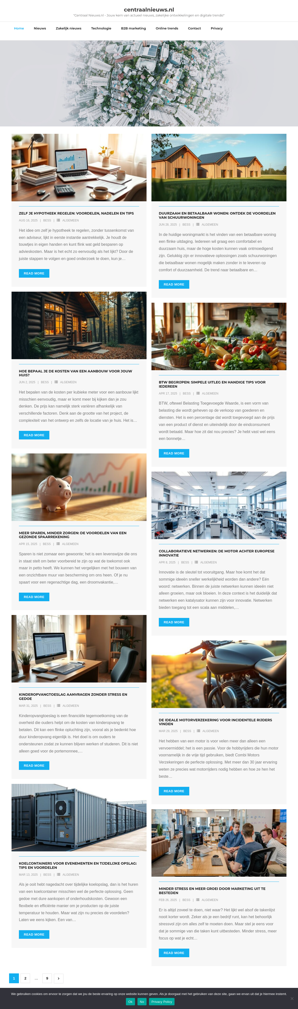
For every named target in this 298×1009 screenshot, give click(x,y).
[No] (291, 998)
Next (59, 973)
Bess (47, 215)
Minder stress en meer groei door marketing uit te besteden (212, 885)
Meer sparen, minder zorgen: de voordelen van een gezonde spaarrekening (72, 529)
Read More (34, 268)
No (142, 1002)
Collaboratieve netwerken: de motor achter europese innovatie (216, 548)
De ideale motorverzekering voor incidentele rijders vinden (215, 716)
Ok (130, 1002)
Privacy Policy (161, 1002)
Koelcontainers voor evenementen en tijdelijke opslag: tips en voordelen (78, 860)
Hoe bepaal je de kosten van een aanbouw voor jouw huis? (75, 368)
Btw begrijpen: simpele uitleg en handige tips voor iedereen (212, 379)
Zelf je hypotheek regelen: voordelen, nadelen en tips (76, 208)
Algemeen (70, 215)
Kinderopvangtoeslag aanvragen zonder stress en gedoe (73, 691)
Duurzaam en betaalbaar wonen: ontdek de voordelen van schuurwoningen (217, 210)
